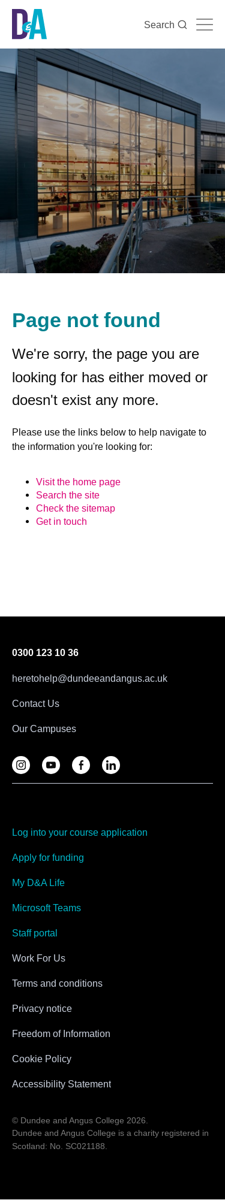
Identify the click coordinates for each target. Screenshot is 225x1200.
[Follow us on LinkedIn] (111, 765)
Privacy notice (42, 1008)
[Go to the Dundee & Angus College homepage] (29, 24)
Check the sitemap (75, 508)
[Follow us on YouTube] (51, 765)
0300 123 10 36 (45, 652)
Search (165, 24)
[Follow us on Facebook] (81, 765)
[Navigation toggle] (204, 25)
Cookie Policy (41, 1058)
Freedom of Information (61, 1033)
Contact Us (35, 703)
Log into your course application (80, 832)
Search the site (68, 494)
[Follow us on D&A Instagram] (21, 765)
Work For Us (38, 958)
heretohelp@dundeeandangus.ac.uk (89, 678)
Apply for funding (48, 857)
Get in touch (61, 521)
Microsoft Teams (46, 907)
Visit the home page (78, 481)
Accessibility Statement (61, 1083)
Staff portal (35, 932)
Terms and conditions (57, 983)
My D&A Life (38, 882)
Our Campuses (44, 728)
